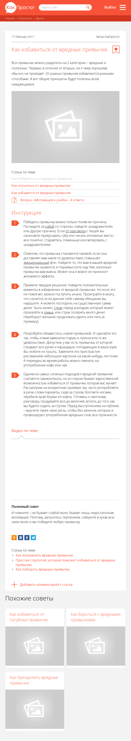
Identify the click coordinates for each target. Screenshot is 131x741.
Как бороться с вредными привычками (96, 617)
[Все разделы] (123, 7)
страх (58, 307)
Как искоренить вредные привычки (44, 555)
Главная (10, 18)
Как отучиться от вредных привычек (41, 185)
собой (49, 226)
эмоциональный (36, 262)
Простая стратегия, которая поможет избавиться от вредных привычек (65, 562)
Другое (40, 18)
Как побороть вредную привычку (43, 569)
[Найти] (88, 7)
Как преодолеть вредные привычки (34, 680)
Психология (25, 18)
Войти (110, 7)
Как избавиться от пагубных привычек (29, 617)
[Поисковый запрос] (65, 7)
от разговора (76, 231)
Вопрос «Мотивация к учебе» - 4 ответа (52, 200)
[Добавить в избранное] (115, 49)
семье (48, 312)
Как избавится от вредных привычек (41, 193)
